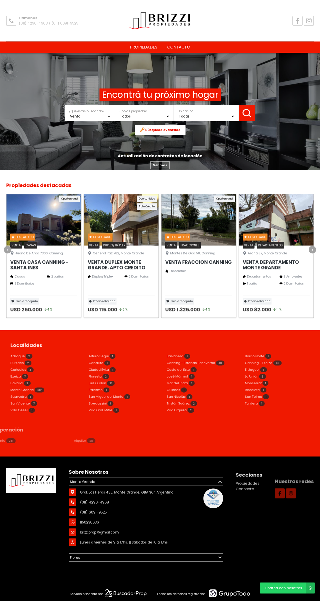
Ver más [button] (160, 165)
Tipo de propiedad (133, 111)
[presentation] (7, 274)
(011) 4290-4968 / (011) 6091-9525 (48, 23)
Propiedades (143, 47)
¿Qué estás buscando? (86, 111)
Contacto (178, 47)
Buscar (247, 113)
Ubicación (186, 111)
